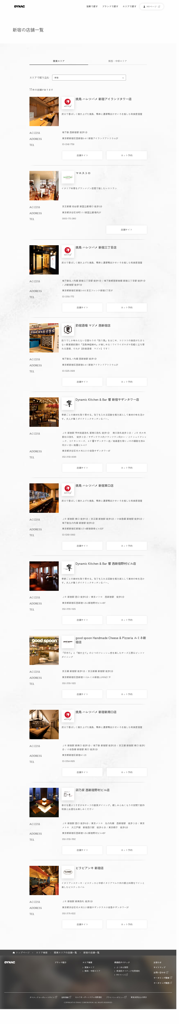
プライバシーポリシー (115, 997)
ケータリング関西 (161, 983)
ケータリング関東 (161, 977)
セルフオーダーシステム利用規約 (88, 997)
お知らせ (157, 962)
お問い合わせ (159, 972)
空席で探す (92, 6)
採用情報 (64, 997)
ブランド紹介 (60, 962)
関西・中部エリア (117, 61)
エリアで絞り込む (39, 77)
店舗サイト (82, 155)
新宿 (56, 77)
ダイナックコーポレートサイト (42, 997)
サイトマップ (159, 967)
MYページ (120, 974)
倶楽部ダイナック (122, 962)
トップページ (23, 952)
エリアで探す (129, 6)
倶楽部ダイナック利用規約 (128, 971)
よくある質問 (122, 967)
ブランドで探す (110, 6)
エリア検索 (42, 952)
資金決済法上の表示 (139, 997)
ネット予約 (127, 155)
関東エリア (59, 61)
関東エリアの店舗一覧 (65, 952)
